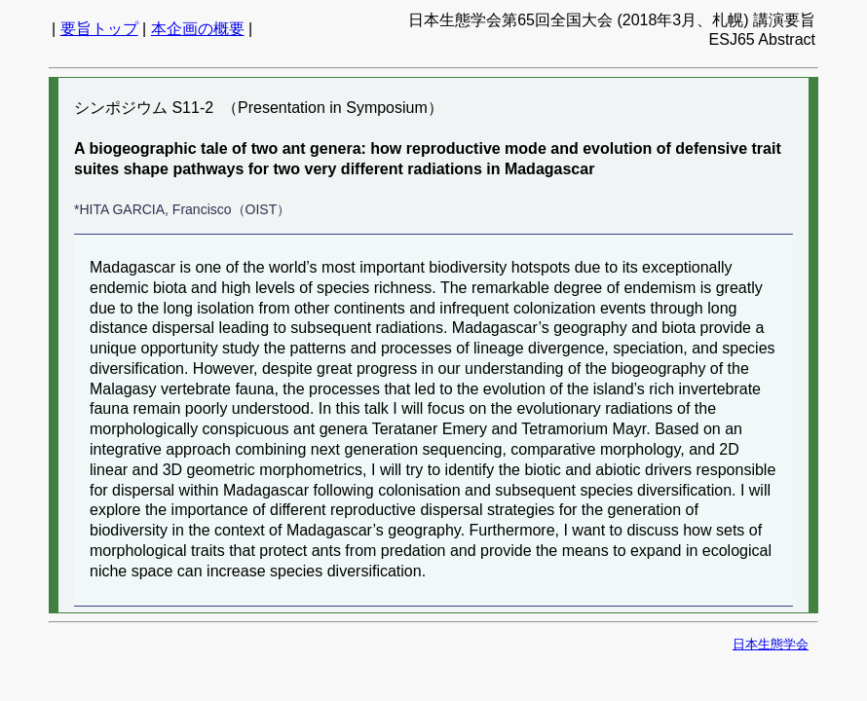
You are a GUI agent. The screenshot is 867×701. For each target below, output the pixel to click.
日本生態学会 (771, 644)
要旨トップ (99, 28)
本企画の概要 (198, 28)
